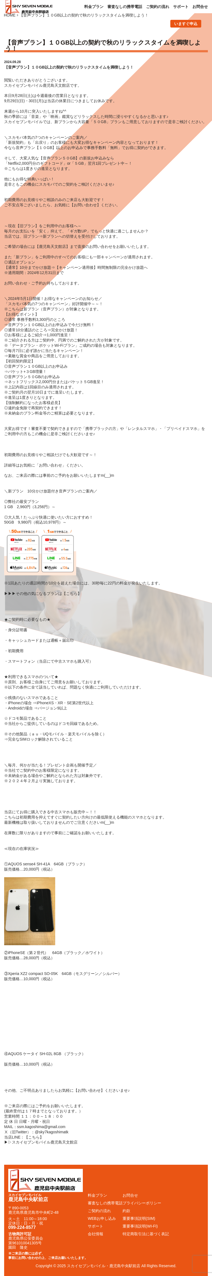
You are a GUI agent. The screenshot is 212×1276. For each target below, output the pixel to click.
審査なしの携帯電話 (124, 7)
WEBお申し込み (102, 1218)
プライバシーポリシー (142, 1203)
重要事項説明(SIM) (139, 1218)
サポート (181, 7)
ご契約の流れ (157, 7)
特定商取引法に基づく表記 (146, 1234)
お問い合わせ (85, 205)
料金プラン (94, 7)
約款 (126, 1211)
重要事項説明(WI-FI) (140, 1226)
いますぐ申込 (185, 23)
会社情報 (95, 1234)
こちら (72, 593)
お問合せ (200, 7)
